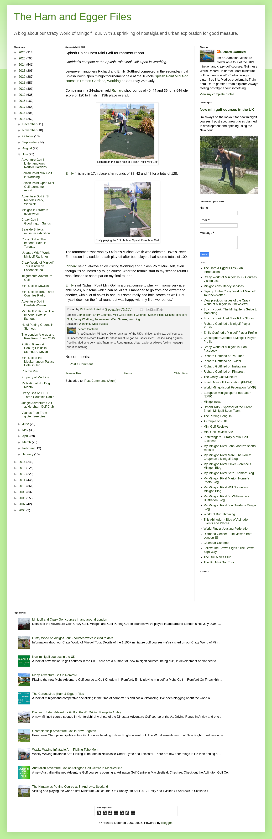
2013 (22, 468)
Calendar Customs (216, 543)
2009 (22, 492)
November (29, 130)
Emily (69, 173)
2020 (22, 88)
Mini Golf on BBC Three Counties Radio (38, 293)
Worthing (134, 319)
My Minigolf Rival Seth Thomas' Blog (229, 473)
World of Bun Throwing (219, 514)
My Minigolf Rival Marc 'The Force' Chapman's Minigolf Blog (227, 457)
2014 (22, 462)
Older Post (181, 373)
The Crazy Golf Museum (220, 377)
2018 (22, 101)
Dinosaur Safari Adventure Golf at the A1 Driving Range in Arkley (76, 712)
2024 (22, 64)
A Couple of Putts (216, 421)
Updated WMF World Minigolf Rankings (36, 254)
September (30, 142)
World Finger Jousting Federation (226, 528)
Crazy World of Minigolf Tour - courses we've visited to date (72, 638)
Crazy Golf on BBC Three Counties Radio (38, 395)
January (28, 454)
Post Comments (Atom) (100, 380)
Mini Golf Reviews (216, 426)
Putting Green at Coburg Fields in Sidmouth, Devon (35, 348)
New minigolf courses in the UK (227, 109)
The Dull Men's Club (218, 557)
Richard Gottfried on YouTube (224, 356)
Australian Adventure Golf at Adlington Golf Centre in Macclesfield (77, 768)
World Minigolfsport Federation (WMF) (230, 387)
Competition (84, 314)
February (28, 448)
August (27, 148)
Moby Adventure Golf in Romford (54, 675)
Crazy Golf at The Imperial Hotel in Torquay (34, 243)
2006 (22, 510)
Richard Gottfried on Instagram (225, 366)
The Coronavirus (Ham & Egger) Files (58, 693)
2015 (22, 119)
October (28, 136)
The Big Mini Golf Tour (219, 562)
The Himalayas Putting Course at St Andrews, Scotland (70, 786)
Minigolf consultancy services (224, 286)
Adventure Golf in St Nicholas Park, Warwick (35, 200)
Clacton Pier (30, 371)
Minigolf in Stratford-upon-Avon (35, 212)
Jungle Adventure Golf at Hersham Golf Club (38, 404)
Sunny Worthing (83, 319)
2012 (22, 474)
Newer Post (74, 373)
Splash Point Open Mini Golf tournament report (38, 186)
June (26, 424)
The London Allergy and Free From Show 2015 (38, 336)
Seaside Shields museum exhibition (36, 231)
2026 (22, 52)
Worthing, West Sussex (93, 323)
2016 (22, 113)
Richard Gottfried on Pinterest (224, 371)
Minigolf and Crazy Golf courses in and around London (69, 619)
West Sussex (119, 319)
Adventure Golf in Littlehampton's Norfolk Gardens (34, 163)
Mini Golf (118, 314)
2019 (22, 94)
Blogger (166, 823)
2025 (22, 58)
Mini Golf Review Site (218, 432)
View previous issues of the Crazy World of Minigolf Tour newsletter (227, 302)
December (29, 124)
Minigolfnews (213, 401)
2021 (22, 82)
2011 (22, 480)
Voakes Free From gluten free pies (34, 414)
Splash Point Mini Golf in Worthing (37, 175)
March (27, 442)
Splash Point (156, 314)
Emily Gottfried (102, 314)
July (25, 154)
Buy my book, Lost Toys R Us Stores (229, 318)
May (25, 430)
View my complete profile (217, 94)
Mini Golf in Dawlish (35, 286)
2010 (22, 486)
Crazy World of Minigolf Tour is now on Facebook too (38, 266)
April (25, 436)
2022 (22, 76)
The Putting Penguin (218, 416)
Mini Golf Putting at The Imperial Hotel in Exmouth (38, 315)
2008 (22, 498)
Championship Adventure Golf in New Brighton (64, 731)
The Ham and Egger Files (73, 16)
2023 (22, 70)
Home (128, 373)
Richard (117, 90)
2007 (22, 504)
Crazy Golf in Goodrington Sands (36, 221)
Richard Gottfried (135, 314)
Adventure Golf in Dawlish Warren (34, 303)
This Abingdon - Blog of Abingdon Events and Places (226, 521)
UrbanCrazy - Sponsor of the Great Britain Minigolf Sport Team (228, 409)
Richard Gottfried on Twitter (222, 361)
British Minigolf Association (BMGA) (228, 382)
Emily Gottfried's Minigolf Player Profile (230, 332)
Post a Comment (81, 364)
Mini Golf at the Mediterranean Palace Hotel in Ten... (38, 361)
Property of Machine (35, 377)
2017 (22, 107)
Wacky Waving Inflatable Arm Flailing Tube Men (65, 749)
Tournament (102, 319)
